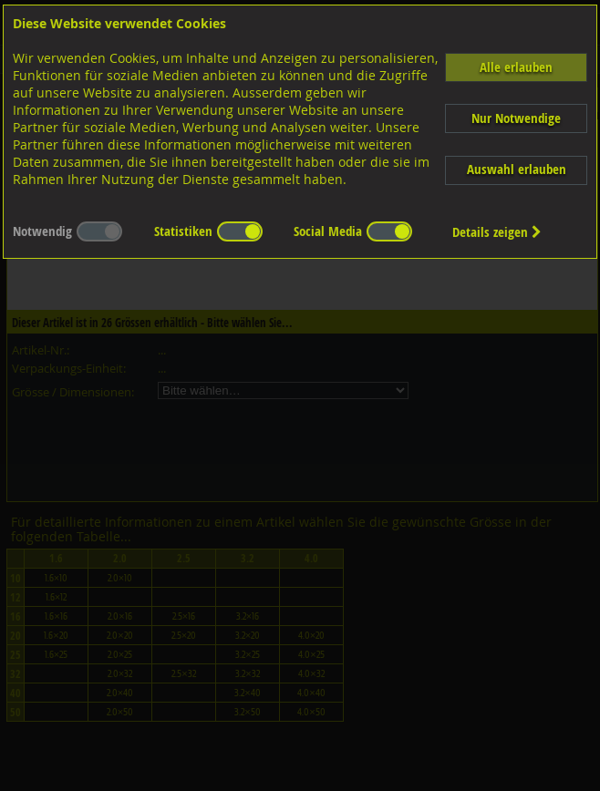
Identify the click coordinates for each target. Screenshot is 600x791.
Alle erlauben (516, 67)
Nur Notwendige (516, 118)
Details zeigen (497, 231)
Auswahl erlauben (516, 169)
